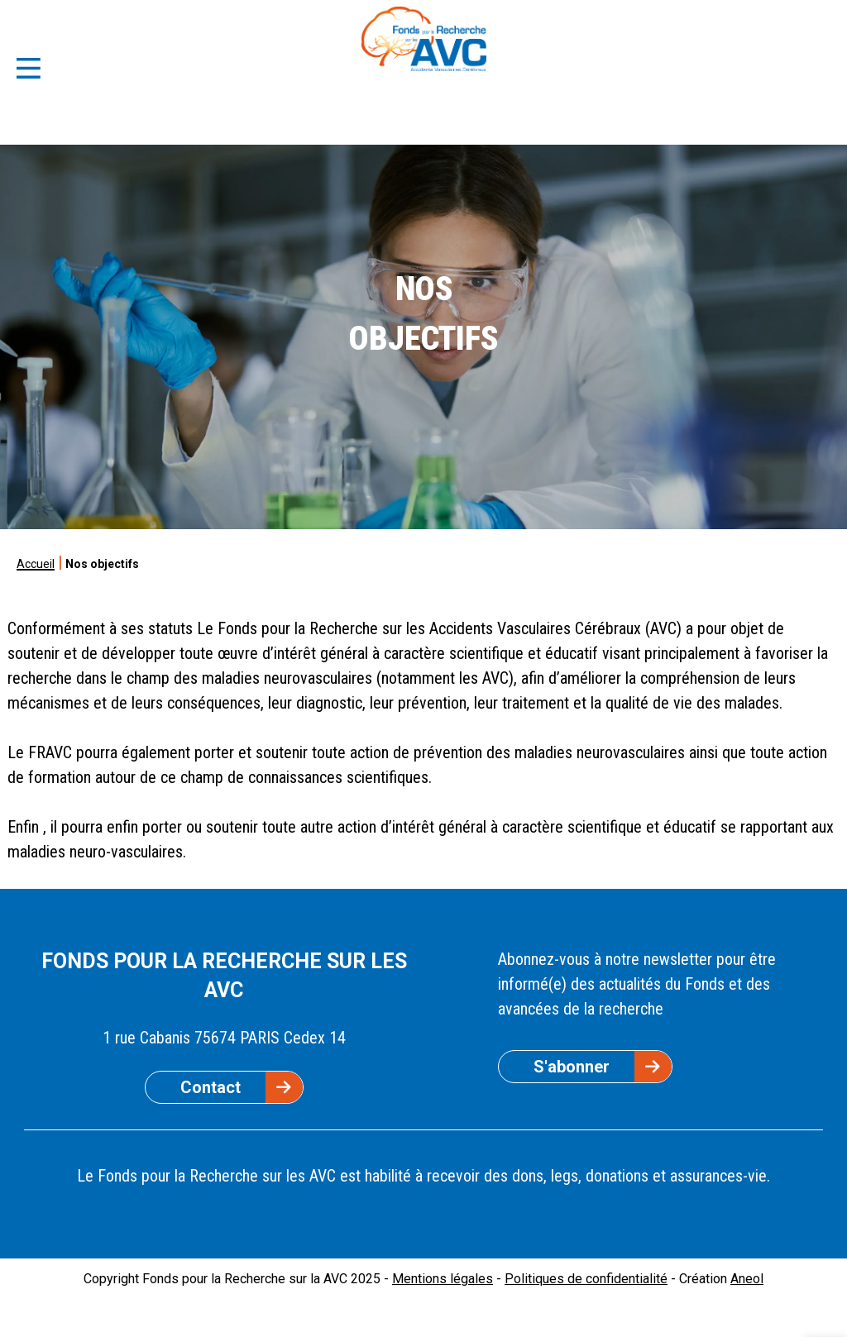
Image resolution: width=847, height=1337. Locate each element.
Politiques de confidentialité (586, 1279)
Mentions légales (442, 1279)
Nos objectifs (102, 564)
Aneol (746, 1279)
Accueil (36, 564)
